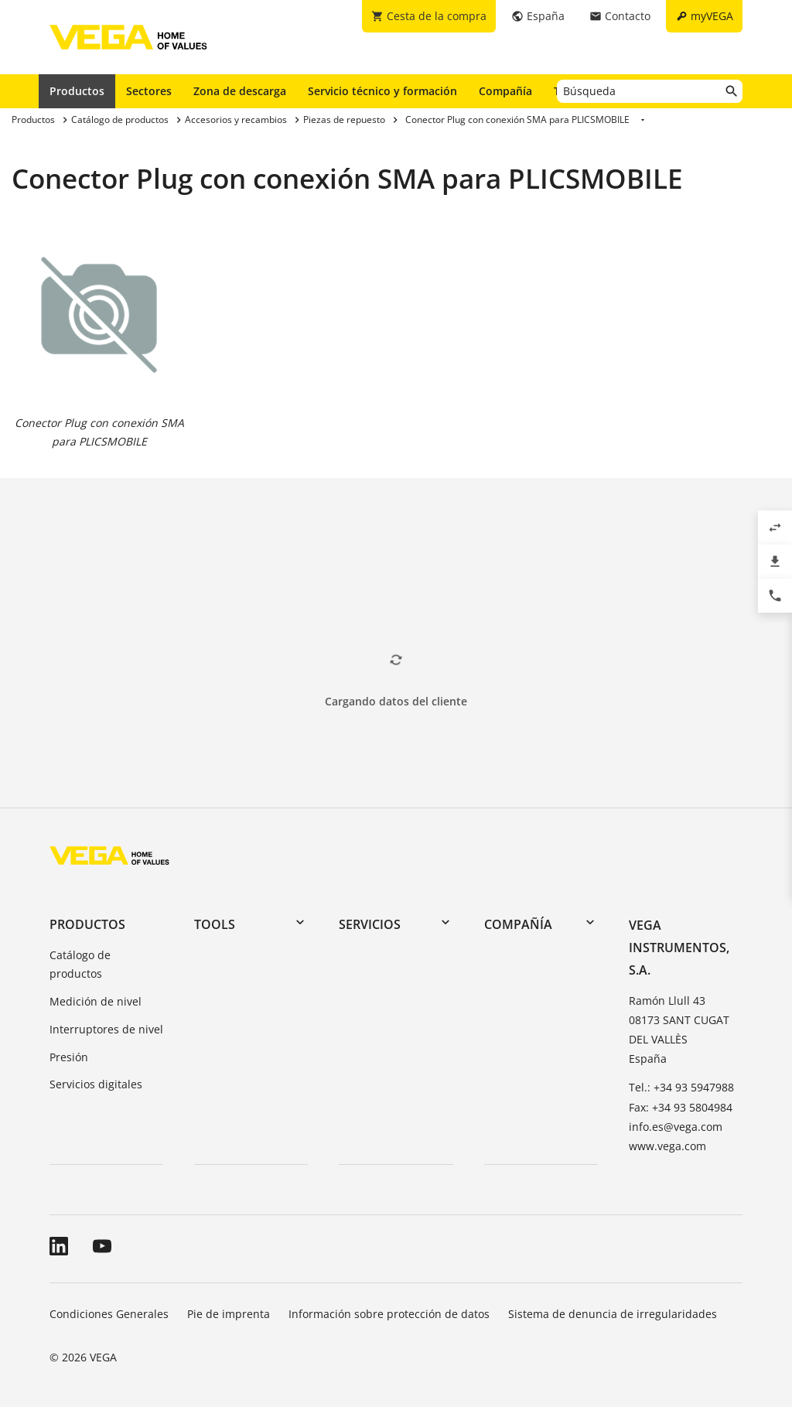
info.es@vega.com (675, 1126)
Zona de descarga (239, 91)
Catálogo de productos (80, 964)
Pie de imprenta (228, 1313)
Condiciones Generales (109, 1313)
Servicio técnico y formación (382, 91)
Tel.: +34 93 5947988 (681, 1087)
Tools (214, 924)
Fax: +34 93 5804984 (680, 1107)
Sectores (149, 91)
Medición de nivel (96, 1001)
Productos (77, 91)
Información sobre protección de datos (389, 1313)
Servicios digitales (96, 1084)
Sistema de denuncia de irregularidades (612, 1313)
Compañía (505, 91)
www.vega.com (667, 1146)
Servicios (370, 924)
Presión (69, 1057)
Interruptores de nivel (106, 1029)
